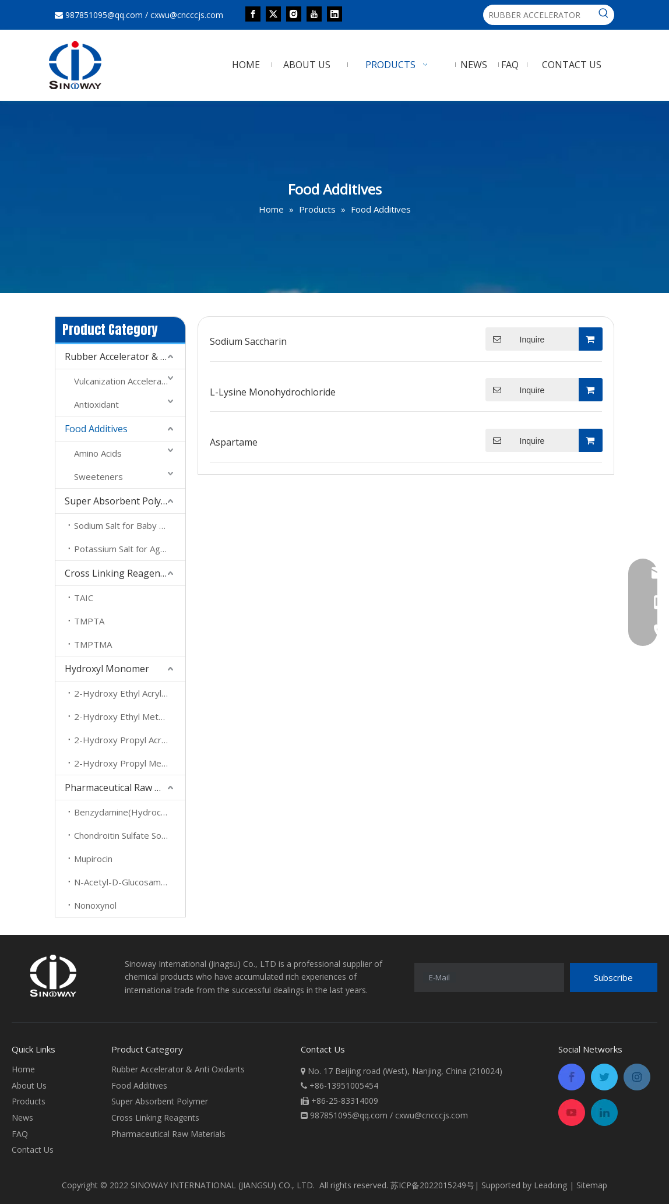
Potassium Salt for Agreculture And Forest (129, 549)
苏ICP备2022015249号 (432, 1185)
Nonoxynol (95, 905)
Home (23, 1069)
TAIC (83, 597)
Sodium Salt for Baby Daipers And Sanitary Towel (129, 525)
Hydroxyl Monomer (107, 668)
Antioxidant (96, 404)
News (22, 1117)
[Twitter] (273, 13)
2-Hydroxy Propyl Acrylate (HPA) (129, 740)
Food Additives (96, 428)
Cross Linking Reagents (116, 573)
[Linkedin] (334, 13)
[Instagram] (293, 13)
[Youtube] (314, 13)
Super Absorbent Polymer (121, 501)
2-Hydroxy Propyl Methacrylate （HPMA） (129, 763)
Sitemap (591, 1185)
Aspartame (234, 442)
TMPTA (89, 621)
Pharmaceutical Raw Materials (125, 787)
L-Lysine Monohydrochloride (273, 392)
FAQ (20, 1133)
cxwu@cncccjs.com (186, 14)
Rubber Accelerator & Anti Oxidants (125, 356)
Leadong (550, 1185)
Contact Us (33, 1149)
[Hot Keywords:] (604, 14)
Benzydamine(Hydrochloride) (129, 812)
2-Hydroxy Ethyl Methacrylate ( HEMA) (129, 716)
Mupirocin (93, 858)
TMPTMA (93, 644)
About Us (29, 1085)
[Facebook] (252, 13)
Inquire (514, 339)
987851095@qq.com (104, 14)
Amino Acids (98, 453)
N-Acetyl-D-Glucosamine (123, 882)
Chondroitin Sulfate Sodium (127, 835)
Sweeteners (98, 476)
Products (28, 1101)
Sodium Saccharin (248, 341)
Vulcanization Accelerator (124, 381)
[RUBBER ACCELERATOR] (539, 14)
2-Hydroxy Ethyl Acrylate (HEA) (129, 693)
